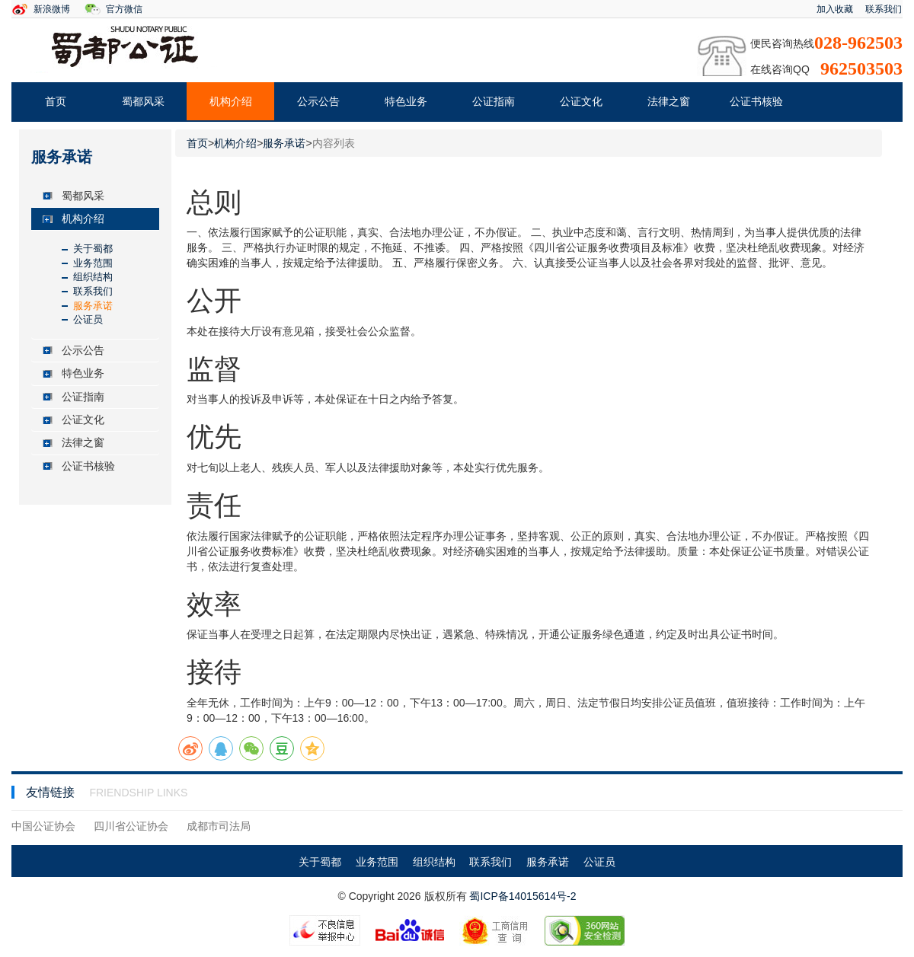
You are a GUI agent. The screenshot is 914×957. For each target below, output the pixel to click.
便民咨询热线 (782, 43)
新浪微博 (52, 9)
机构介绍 (230, 101)
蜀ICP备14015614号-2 (522, 896)
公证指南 (493, 101)
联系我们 (883, 9)
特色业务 (406, 101)
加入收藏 (835, 9)
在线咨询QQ (780, 69)
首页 (55, 101)
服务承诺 (93, 305)
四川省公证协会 (131, 826)
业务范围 (93, 263)
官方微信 (124, 9)
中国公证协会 (43, 826)
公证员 (88, 319)
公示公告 (318, 101)
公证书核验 (756, 101)
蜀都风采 (143, 101)
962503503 (861, 68)
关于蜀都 (93, 248)
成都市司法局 (219, 826)
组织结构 (93, 276)
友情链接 (52, 792)
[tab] (95, 196)
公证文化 (581, 101)
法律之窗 (668, 101)
